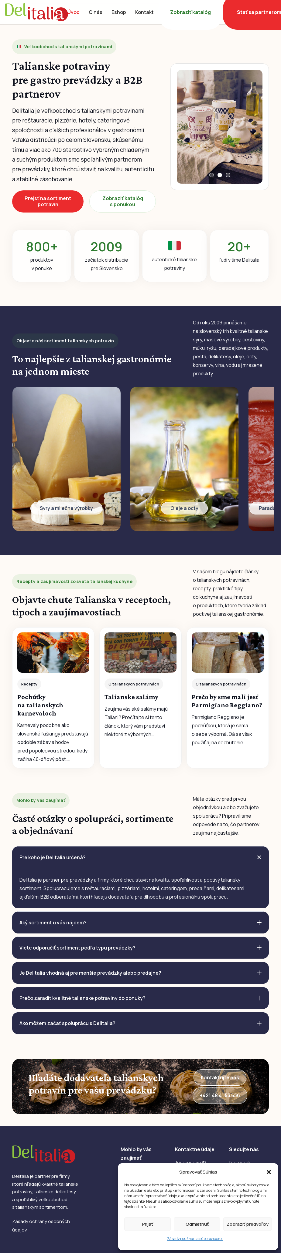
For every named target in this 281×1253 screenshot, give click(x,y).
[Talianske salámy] (140, 698)
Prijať (147, 1224)
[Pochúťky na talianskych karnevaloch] (53, 698)
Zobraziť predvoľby (248, 1224)
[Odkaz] (66, 459)
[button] (269, 1172)
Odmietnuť (197, 1224)
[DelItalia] (36, 12)
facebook (240, 1162)
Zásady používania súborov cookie (195, 1238)
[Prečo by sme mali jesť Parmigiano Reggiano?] (228, 698)
